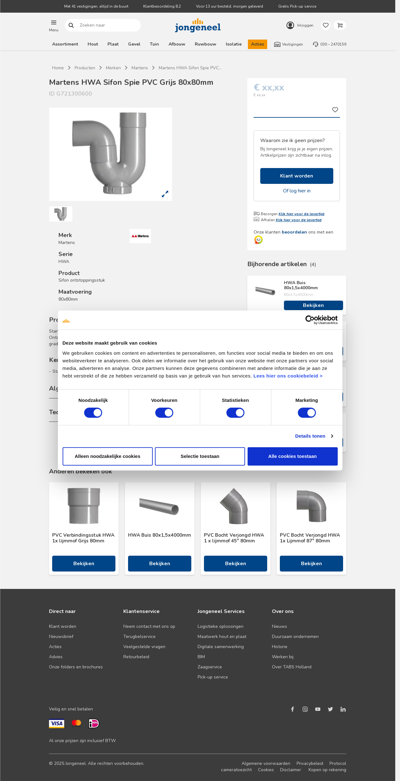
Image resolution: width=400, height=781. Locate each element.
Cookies (266, 770)
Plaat (113, 44)
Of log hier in (297, 190)
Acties (257, 44)
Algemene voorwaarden (266, 763)
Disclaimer (290, 770)
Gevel (134, 44)
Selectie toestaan (200, 469)
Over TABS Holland (291, 667)
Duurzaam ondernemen (295, 637)
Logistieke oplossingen (220, 626)
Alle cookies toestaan (294, 469)
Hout (93, 44)
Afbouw (177, 44)
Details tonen (312, 449)
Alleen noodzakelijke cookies (106, 469)
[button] (53, 25)
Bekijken (313, 305)
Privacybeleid (310, 763)
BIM (201, 657)
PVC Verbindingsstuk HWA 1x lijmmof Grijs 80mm (83, 538)
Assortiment (65, 44)
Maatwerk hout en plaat (222, 637)
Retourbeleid (136, 657)
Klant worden (296, 175)
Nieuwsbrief (61, 637)
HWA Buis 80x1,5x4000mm (301, 285)
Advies (56, 657)
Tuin (154, 44)
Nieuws (279, 626)
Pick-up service (213, 677)
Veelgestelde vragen (144, 647)
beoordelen (294, 232)
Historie (279, 647)
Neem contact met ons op (149, 626)
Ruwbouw (205, 44)
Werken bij (282, 657)
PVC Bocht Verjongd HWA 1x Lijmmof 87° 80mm (310, 538)
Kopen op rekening (327, 770)
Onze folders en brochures (76, 667)
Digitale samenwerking (221, 647)
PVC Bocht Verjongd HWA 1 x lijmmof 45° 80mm (234, 538)
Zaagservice (210, 667)
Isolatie (234, 44)
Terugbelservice (139, 637)
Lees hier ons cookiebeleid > (274, 389)
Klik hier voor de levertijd (301, 213)
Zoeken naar (71, 25)
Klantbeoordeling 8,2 (162, 6)
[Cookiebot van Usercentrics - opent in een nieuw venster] (312, 333)
